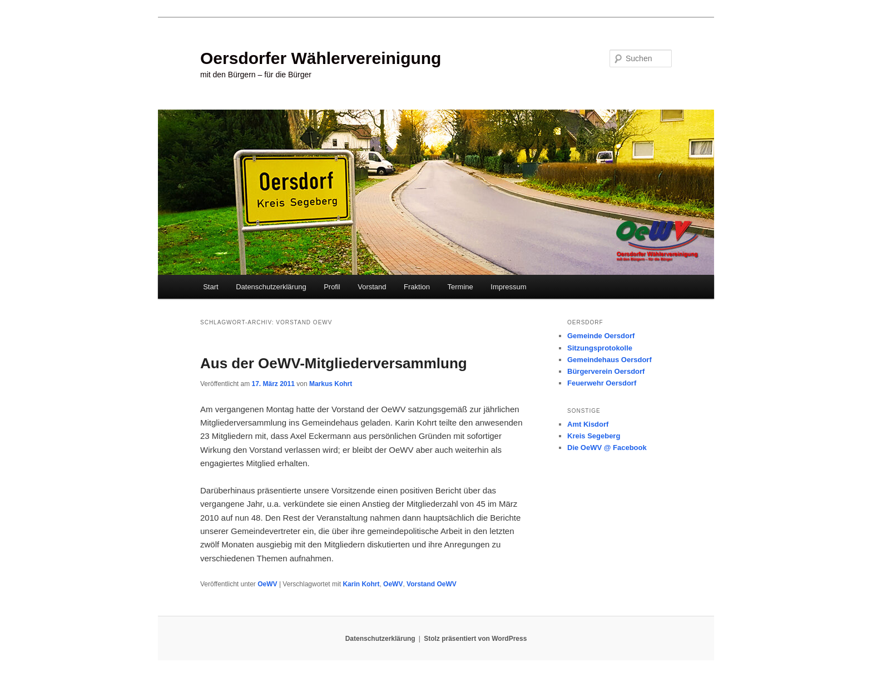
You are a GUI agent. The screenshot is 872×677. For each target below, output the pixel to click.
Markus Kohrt (330, 384)
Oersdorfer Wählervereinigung (320, 58)
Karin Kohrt (361, 584)
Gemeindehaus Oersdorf (609, 359)
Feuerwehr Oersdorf (601, 383)
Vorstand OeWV (432, 584)
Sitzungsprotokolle (599, 348)
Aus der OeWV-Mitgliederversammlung (333, 363)
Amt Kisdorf (587, 424)
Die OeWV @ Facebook (607, 447)
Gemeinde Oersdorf (601, 336)
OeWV (267, 584)
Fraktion (417, 287)
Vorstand (372, 287)
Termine (460, 287)
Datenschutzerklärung (271, 287)
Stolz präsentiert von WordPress (475, 639)
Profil (332, 287)
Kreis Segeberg (593, 436)
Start (210, 287)
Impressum (508, 287)
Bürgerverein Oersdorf (606, 371)
